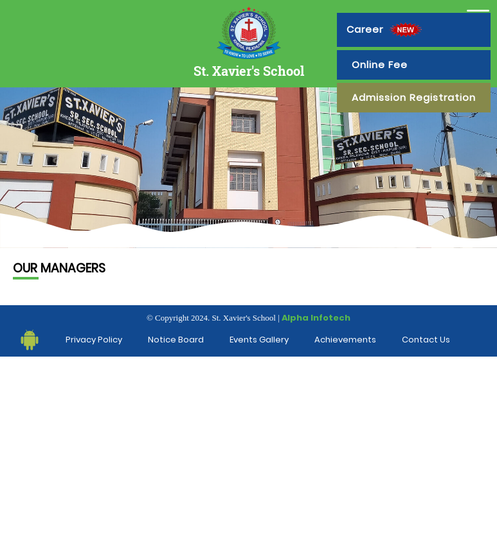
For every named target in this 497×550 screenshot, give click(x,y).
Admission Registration (414, 97)
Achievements (345, 339)
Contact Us (426, 339)
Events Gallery (259, 339)
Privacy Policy (94, 339)
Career (386, 29)
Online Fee (380, 64)
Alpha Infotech (316, 318)
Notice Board (176, 339)
